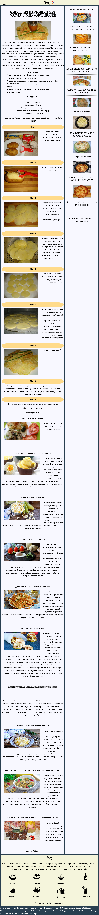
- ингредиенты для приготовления (30, 76)
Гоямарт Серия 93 (53, 907)
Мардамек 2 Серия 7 (11, 913)
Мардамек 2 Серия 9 (71, 910)
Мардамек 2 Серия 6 (30, 913)
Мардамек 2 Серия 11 (31, 910)
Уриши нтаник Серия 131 (73, 907)
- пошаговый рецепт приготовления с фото (32, 83)
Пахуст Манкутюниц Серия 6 (30, 907)
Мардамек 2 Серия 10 (51, 910)
